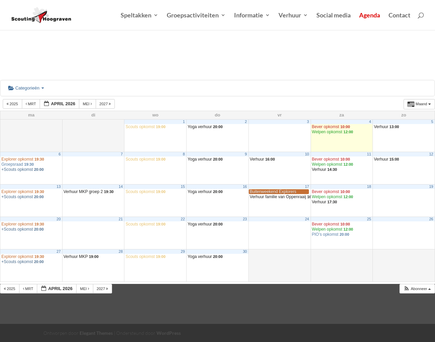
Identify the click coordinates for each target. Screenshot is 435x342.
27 (59, 251)
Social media (333, 16)
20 (59, 219)
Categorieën (26, 88)
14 (121, 186)
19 (431, 186)
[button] (417, 288)
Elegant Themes (96, 333)
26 (431, 219)
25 (369, 219)
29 (183, 251)
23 (245, 219)
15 (183, 186)
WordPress (169, 333)
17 (307, 186)
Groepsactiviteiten (193, 16)
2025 (12, 104)
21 (121, 219)
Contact (399, 16)
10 (307, 154)
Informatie (248, 16)
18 (369, 186)
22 (183, 219)
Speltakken (136, 16)
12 (431, 154)
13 (59, 186)
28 (121, 251)
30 (245, 251)
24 (307, 219)
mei (88, 104)
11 (369, 154)
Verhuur (289, 16)
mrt (31, 104)
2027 (105, 104)
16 (245, 186)
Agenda (369, 16)
